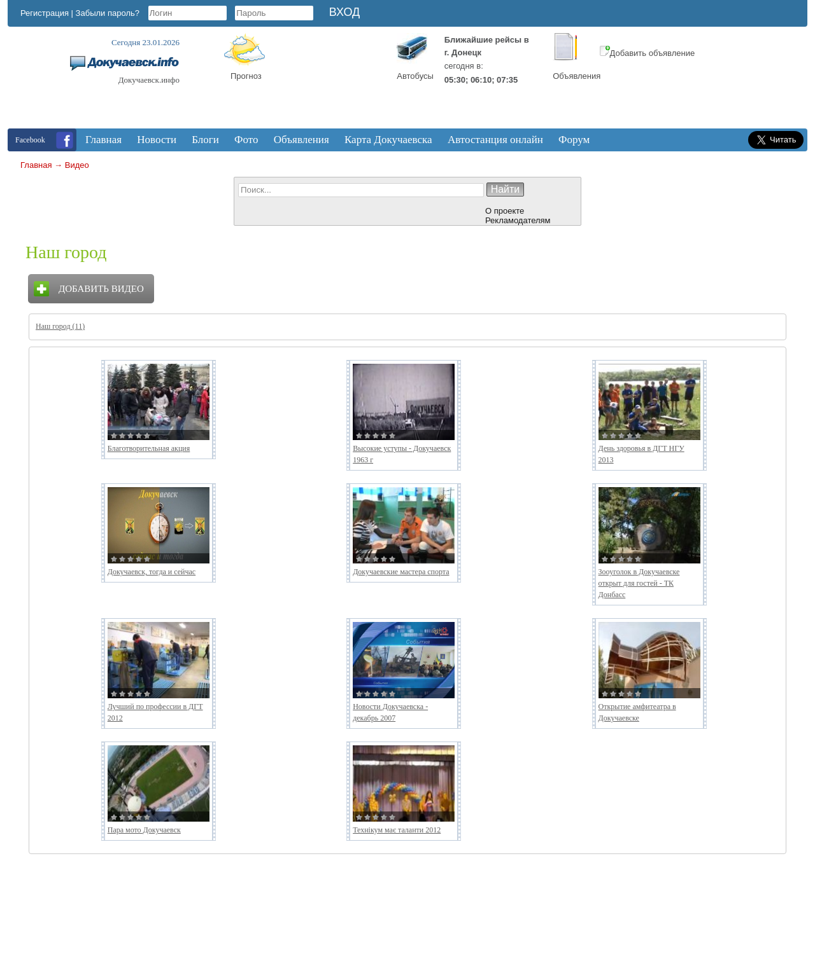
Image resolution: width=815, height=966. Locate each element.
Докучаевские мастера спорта (401, 571)
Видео (77, 165)
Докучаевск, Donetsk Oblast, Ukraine (332, 80)
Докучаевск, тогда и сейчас (151, 571)
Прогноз (246, 76)
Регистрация (44, 13)
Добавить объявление (647, 53)
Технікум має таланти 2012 (397, 829)
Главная (36, 165)
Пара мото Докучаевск (144, 829)
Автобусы (415, 76)
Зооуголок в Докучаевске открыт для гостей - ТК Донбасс (639, 583)
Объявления (576, 76)
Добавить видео (101, 289)
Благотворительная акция (149, 448)
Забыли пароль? (107, 13)
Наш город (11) (60, 326)
